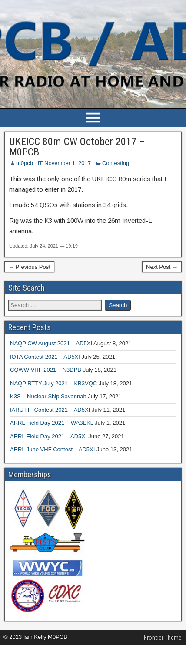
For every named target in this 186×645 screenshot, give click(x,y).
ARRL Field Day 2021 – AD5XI (48, 436)
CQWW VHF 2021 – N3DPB (45, 370)
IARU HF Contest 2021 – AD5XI (50, 410)
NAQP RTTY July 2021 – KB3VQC (53, 383)
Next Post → (162, 267)
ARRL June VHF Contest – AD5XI (52, 449)
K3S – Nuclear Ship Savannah (48, 396)
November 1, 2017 (67, 163)
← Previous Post (29, 267)
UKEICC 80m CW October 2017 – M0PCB (77, 147)
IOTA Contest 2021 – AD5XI (45, 357)
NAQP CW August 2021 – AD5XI (51, 343)
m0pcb (24, 163)
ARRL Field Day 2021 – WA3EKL (51, 423)
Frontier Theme (163, 638)
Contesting (115, 163)
